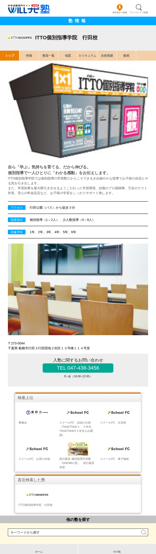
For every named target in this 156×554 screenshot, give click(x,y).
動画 (126, 55)
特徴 (29, 55)
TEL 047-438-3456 (78, 368)
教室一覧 (48, 55)
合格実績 (107, 55)
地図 (68, 55)
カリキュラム (87, 55)
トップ (9, 55)
